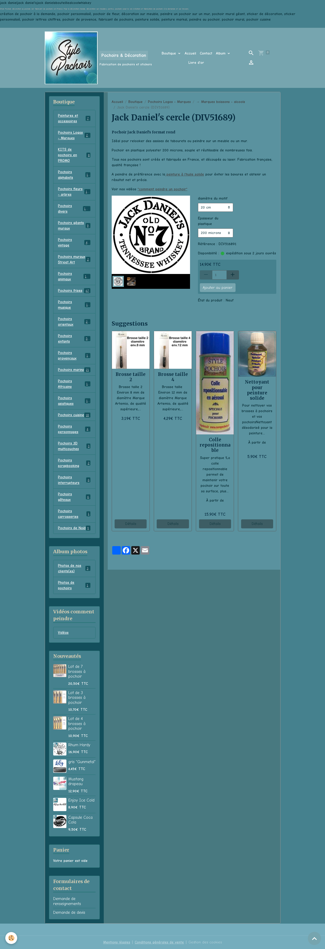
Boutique (169, 53)
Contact (206, 53)
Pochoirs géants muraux (74, 226)
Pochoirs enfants (74, 339)
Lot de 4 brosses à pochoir (76, 723)
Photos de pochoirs (74, 585)
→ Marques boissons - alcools (220, 102)
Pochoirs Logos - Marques (169, 102)
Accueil (190, 53)
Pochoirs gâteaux (74, 497)
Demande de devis (69, 912)
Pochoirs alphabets (74, 175)
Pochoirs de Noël (74, 528)
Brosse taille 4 (173, 377)
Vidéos (63, 632)
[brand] (96, 58)
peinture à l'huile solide (184, 174)
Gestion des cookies (205, 942)
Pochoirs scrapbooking (74, 463)
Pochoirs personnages (74, 429)
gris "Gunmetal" (82, 761)
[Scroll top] (314, 938)
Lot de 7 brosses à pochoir (76, 671)
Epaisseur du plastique (208, 221)
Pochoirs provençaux (74, 355)
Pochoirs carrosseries (74, 514)
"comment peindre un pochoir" (162, 189)
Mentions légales (116, 942)
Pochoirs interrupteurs (74, 480)
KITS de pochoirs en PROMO (74, 155)
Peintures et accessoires (74, 118)
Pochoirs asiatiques (74, 401)
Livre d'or (196, 62)
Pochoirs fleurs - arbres (74, 192)
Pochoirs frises (74, 290)
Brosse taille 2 (131, 377)
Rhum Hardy (79, 745)
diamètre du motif (212, 198)
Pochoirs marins (74, 369)
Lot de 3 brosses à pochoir (76, 697)
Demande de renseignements (67, 901)
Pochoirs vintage (74, 242)
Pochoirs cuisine (74, 415)
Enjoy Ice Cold (81, 800)
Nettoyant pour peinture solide (257, 390)
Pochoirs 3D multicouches (74, 446)
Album (221, 53)
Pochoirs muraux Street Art (74, 259)
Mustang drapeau (75, 781)
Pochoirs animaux (74, 276)
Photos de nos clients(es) (74, 568)
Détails (130, 523)
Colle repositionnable (215, 445)
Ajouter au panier (217, 287)
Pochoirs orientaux (74, 322)
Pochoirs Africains (74, 384)
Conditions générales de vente (159, 942)
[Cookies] (11, 938)
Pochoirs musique (74, 305)
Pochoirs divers (74, 209)
